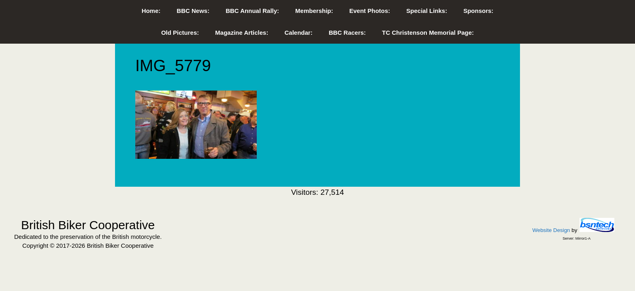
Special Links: (426, 10)
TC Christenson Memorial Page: (428, 32)
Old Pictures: (180, 32)
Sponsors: (478, 10)
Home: (151, 10)
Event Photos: (369, 10)
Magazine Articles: (241, 32)
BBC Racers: (347, 32)
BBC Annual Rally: (252, 10)
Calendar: (298, 32)
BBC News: (193, 10)
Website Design (551, 230)
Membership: (314, 10)
